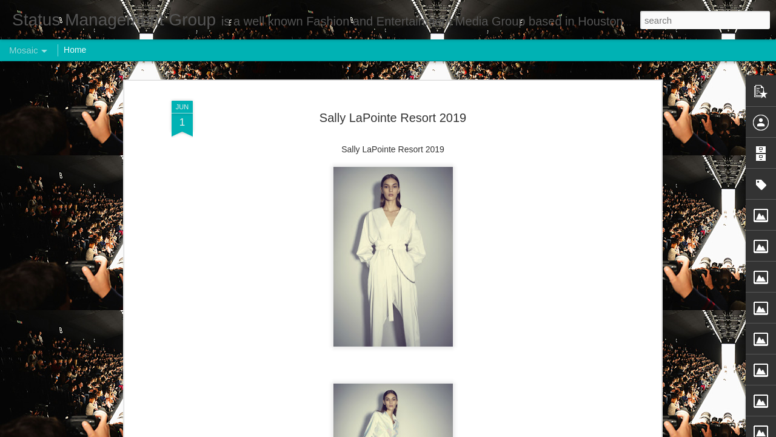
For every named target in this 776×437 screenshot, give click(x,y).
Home (75, 50)
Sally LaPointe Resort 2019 (392, 113)
